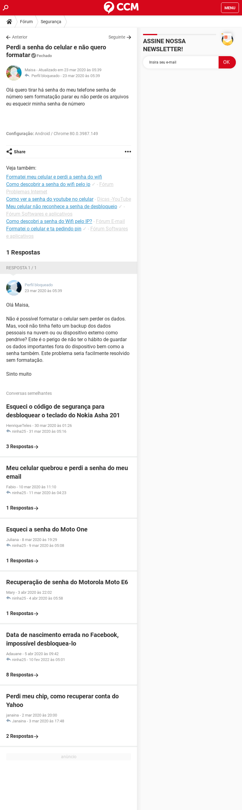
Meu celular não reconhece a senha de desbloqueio (61, 206)
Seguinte (117, 37)
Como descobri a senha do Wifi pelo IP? (49, 221)
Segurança (51, 21)
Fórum (26, 21)
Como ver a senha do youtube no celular (49, 199)
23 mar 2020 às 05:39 (81, 75)
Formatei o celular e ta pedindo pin (43, 229)
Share (20, 151)
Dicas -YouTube (114, 199)
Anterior (19, 37)
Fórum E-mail (110, 221)
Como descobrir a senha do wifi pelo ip (48, 184)
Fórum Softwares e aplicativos (39, 214)
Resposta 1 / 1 (21, 267)
